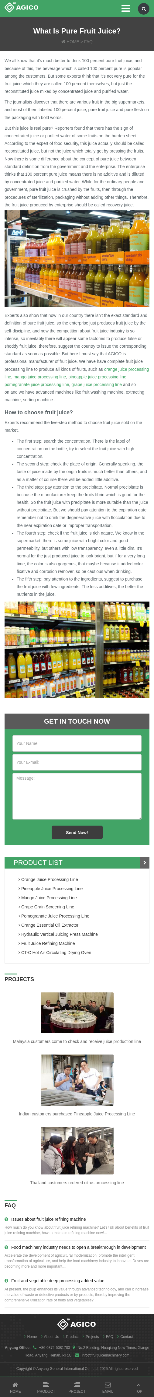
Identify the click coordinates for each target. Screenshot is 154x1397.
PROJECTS (19, 979)
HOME (73, 41)
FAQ (88, 41)
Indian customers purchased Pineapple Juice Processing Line (77, 1113)
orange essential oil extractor (48, 925)
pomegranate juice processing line (37, 384)
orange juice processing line (48, 879)
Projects (90, 1337)
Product (69, 1337)
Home (29, 1337)
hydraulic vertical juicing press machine (58, 934)
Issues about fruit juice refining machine (45, 1219)
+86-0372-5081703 (54, 1348)
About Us (49, 1337)
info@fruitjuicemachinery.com (105, 1355)
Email (107, 1388)
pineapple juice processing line (97, 376)
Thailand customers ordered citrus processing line (77, 1182)
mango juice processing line (40, 376)
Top (138, 1388)
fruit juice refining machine (47, 943)
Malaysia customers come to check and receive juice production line (77, 1041)
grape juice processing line (96, 384)
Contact (123, 1337)
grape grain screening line (46, 906)
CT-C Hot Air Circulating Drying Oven (55, 952)
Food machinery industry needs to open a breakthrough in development (75, 1247)
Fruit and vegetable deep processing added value (54, 1280)
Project (77, 1388)
